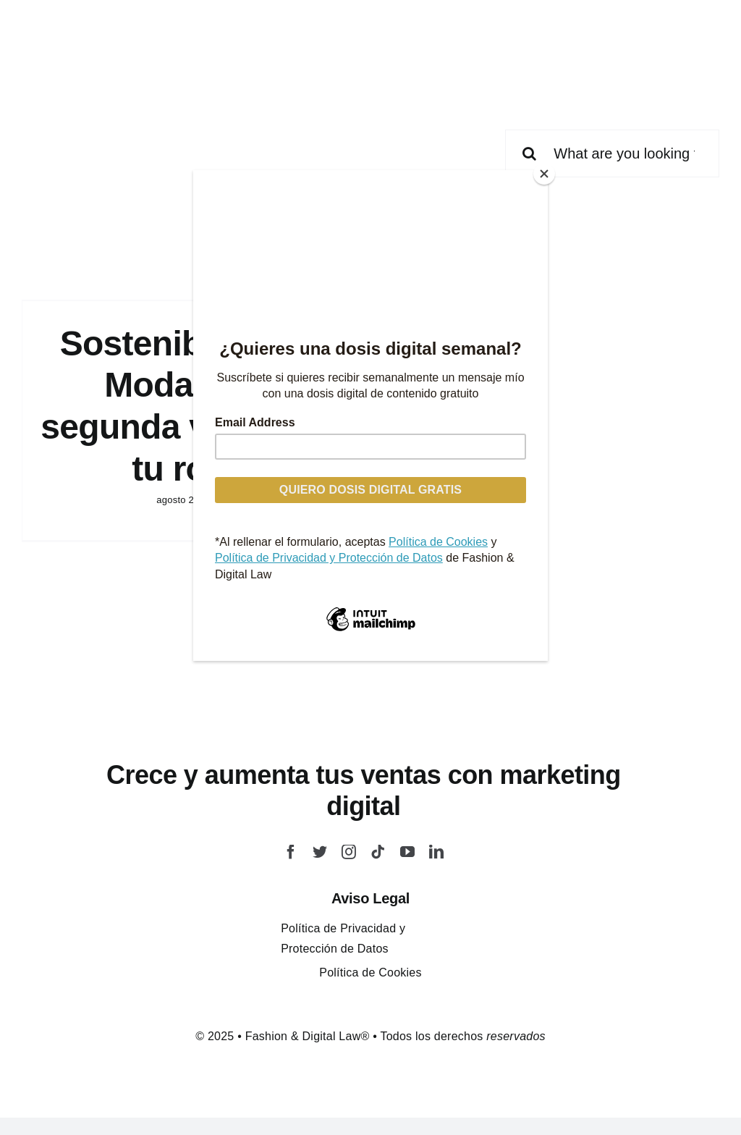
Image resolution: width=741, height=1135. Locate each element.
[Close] (544, 174)
